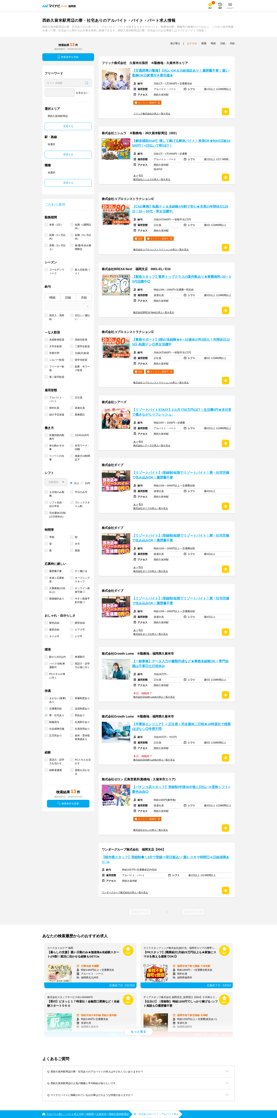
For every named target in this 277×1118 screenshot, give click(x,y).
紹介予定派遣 (56, 414)
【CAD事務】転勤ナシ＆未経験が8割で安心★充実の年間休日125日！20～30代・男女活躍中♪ (180, 209)
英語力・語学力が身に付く (82, 665)
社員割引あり (82, 722)
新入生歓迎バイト (82, 271)
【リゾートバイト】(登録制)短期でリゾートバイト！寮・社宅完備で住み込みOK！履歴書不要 (180, 475)
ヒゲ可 (78, 636)
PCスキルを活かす (83, 761)
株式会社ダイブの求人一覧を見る (150, 508)
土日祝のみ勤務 (56, 494)
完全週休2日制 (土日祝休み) (57, 514)
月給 (84, 297)
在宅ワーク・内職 (82, 447)
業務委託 (80, 414)
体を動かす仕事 (56, 447)
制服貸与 (54, 722)
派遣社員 (80, 407)
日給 (68, 297)
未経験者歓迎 (56, 339)
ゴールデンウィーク (56, 271)
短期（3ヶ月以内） (83, 237)
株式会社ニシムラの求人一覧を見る (151, 179)
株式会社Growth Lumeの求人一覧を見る (154, 697)
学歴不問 (54, 353)
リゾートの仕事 (56, 458)
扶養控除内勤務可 (56, 437)
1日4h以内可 (82, 435)
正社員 (78, 397)
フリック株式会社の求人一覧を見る (151, 113)
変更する (68, 126)
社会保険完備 (56, 728)
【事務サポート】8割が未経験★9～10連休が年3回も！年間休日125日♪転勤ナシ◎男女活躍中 (181, 342)
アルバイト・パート (56, 399)
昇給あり (80, 715)
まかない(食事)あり (57, 700)
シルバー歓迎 (56, 359)
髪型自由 (80, 622)
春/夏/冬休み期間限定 (83, 247)
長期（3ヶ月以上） (57, 247)
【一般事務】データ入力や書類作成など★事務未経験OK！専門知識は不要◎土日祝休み (180, 663)
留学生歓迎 (81, 359)
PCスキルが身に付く (57, 676)
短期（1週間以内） (83, 226)
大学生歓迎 (55, 346)
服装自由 (54, 629)
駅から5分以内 (57, 656)
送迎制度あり (82, 708)
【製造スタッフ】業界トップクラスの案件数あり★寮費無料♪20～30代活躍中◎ (181, 279)
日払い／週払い (82, 317)
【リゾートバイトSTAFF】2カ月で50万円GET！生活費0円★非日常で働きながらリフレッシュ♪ (181, 412)
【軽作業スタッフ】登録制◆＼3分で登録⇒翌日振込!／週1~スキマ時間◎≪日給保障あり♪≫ (165, 859)
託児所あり (55, 735)
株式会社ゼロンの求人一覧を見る (150, 830)
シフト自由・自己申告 (56, 504)
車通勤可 (80, 656)
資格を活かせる (82, 772)
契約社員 (54, 407)
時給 (52, 297)
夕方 (77, 543)
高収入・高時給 (56, 317)
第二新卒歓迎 (56, 376)
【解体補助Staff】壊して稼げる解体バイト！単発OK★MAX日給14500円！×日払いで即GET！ (181, 143)
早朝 (51, 537)
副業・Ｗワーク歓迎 (82, 368)
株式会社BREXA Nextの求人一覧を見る (153, 312)
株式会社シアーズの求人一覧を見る (151, 445)
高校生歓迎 (81, 339)
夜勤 (77, 550)
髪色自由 (54, 622)
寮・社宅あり (56, 715)
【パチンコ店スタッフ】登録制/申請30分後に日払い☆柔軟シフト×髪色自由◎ (181, 789)
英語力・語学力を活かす (56, 761)
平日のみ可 (81, 492)
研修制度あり (82, 698)
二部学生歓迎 (82, 346)
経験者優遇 (55, 770)
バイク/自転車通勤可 (57, 665)
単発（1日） (56, 224)
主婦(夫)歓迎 (82, 353)
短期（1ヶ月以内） (57, 237)
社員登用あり (82, 728)
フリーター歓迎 (56, 368)
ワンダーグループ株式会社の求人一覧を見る (125, 892)
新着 (203, 43)
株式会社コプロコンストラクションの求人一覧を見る (161, 249)
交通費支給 (55, 708)
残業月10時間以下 (82, 458)
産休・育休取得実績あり (82, 737)
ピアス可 (80, 629)
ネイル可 (54, 636)
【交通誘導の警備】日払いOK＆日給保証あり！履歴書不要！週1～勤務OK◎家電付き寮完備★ (181, 73)
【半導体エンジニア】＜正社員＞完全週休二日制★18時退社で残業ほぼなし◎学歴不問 (181, 726)
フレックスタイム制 (82, 504)
